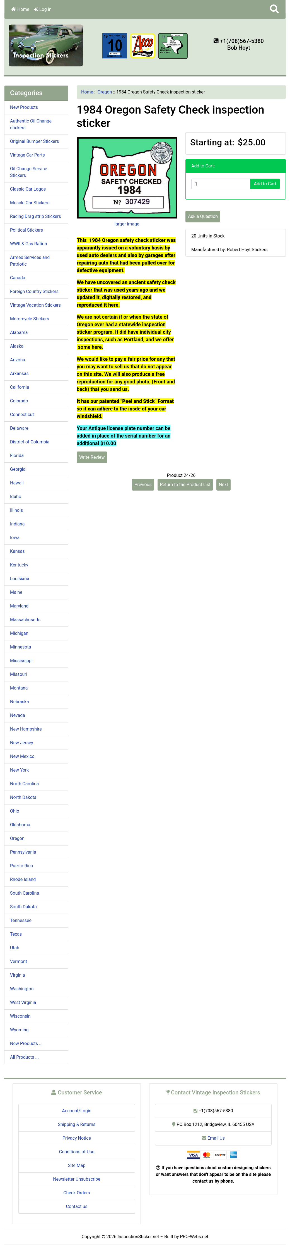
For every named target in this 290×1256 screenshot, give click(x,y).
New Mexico (22, 756)
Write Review (92, 457)
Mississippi (21, 660)
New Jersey (21, 742)
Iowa (15, 537)
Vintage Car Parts (27, 155)
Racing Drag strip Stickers (35, 216)
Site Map (77, 1165)
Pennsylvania (23, 852)
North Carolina (24, 783)
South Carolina (24, 893)
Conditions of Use (76, 1151)
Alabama (19, 332)
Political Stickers (26, 230)
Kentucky (19, 565)
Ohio (14, 811)
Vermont (18, 961)
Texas (16, 934)
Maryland (19, 606)
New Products (24, 107)
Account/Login (76, 1110)
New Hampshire (26, 729)
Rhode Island (23, 879)
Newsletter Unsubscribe (76, 1179)
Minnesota (20, 647)
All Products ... (24, 1057)
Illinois (16, 510)
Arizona (17, 359)
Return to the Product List (185, 484)
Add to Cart (265, 183)
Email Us (213, 1138)
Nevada (17, 715)
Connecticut (22, 414)
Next (223, 484)
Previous (143, 484)
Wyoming (19, 1029)
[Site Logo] (46, 45)
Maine (16, 592)
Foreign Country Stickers (34, 291)
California (19, 387)
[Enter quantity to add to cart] (220, 184)
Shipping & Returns (77, 1124)
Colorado (19, 401)
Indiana (17, 524)
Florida (17, 455)
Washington (21, 988)
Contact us (77, 1206)
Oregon (105, 92)
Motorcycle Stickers (29, 318)
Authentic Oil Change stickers (31, 124)
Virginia (17, 975)
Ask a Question (203, 216)
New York (19, 770)
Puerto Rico (21, 865)
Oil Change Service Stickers (28, 172)
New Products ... (26, 1043)
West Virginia (23, 1002)
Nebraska (19, 701)
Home (20, 9)
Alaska (16, 346)
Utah (14, 947)
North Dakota (23, 797)
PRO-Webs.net (194, 1236)
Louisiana (19, 578)
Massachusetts (25, 619)
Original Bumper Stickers (34, 141)
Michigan (19, 633)
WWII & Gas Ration (28, 243)
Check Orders (76, 1192)
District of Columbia (29, 442)
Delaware (19, 428)
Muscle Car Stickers (29, 202)
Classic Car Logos (28, 189)
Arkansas (19, 373)
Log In (43, 9)
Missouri (18, 674)
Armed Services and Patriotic (30, 261)
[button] (274, 9)
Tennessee (21, 920)
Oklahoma (20, 824)
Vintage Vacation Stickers (35, 305)
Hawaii (17, 483)
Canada (17, 277)
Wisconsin (20, 1016)
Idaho (15, 496)
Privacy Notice (76, 1138)
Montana (19, 688)
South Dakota (23, 906)
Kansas (17, 551)
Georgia (17, 469)
